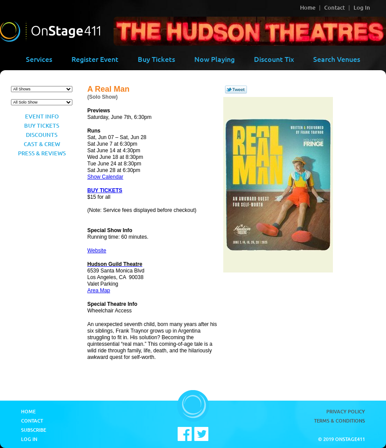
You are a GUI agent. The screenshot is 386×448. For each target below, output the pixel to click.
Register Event (94, 59)
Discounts (41, 135)
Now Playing (214, 59)
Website (96, 250)
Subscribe (33, 430)
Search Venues (336, 59)
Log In (362, 7)
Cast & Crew (42, 144)
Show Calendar (105, 177)
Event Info (42, 116)
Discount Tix (274, 59)
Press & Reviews (42, 153)
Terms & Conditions (339, 420)
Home (307, 7)
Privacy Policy (345, 411)
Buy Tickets (156, 59)
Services (39, 59)
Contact (334, 7)
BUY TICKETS (104, 190)
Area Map (98, 290)
